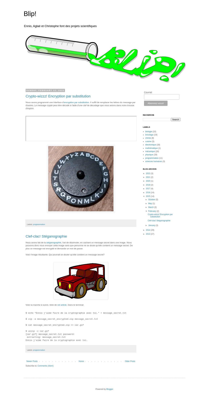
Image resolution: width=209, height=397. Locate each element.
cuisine (148, 141)
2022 (148, 173)
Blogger (109, 389)
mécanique (150, 151)
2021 (148, 177)
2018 (148, 185)
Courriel (148, 92)
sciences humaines (153, 161)
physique (149, 155)
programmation (39, 224)
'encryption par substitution (76, 102)
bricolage (149, 135)
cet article (61, 305)
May (150, 203)
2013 (148, 234)
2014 (148, 230)
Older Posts (130, 361)
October (152, 199)
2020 (148, 181)
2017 (148, 188)
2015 (148, 196)
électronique (150, 145)
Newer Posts (32, 361)
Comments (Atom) (45, 366)
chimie (148, 138)
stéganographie (53, 242)
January (152, 225)
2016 (148, 192)
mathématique (151, 148)
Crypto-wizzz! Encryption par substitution (58, 96)
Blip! (30, 13)
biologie (148, 131)
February (152, 211)
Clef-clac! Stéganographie (46, 236)
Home (81, 361)
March (151, 207)
